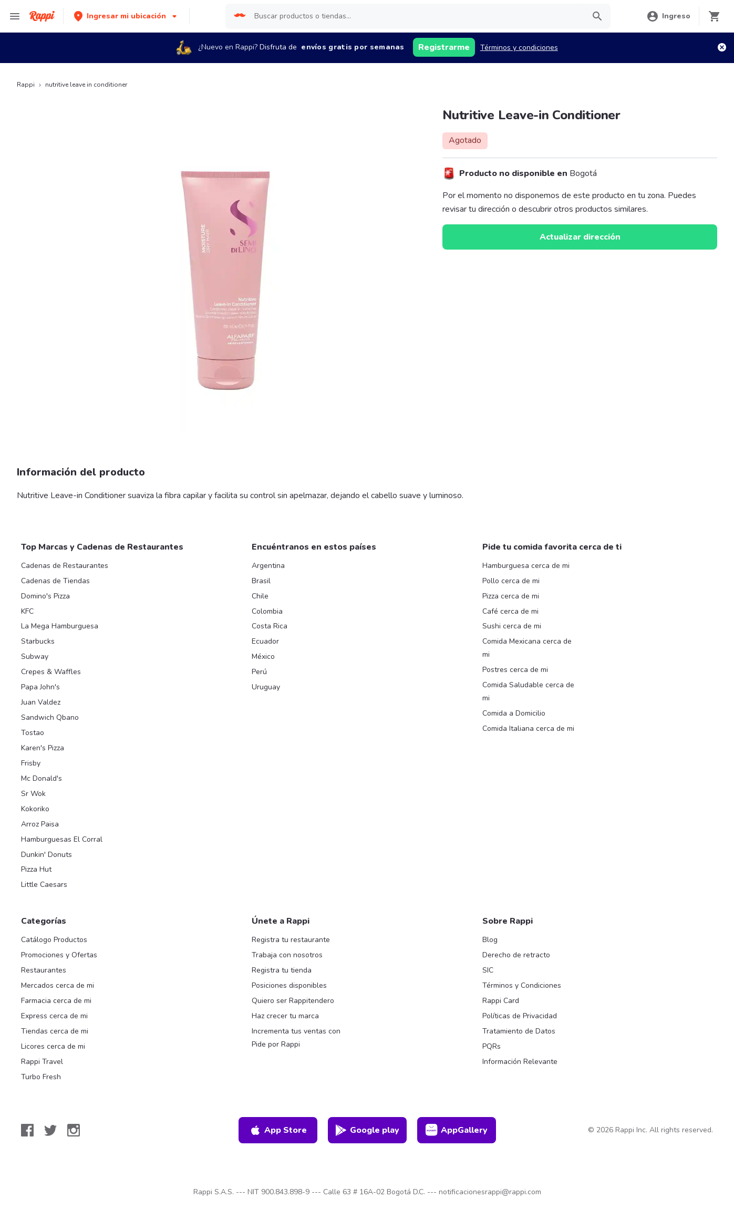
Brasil (261, 581)
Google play (367, 1130)
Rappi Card (500, 1001)
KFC (27, 611)
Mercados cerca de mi (57, 985)
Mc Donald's (41, 778)
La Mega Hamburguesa (59, 626)
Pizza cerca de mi (510, 596)
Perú (259, 672)
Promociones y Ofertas (59, 955)
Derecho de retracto (516, 955)
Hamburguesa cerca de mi (526, 566)
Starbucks (38, 641)
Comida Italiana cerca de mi (528, 728)
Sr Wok (33, 794)
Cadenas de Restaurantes (64, 566)
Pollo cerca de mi (511, 581)
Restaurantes (43, 970)
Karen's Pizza (42, 748)
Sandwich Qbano (50, 717)
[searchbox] (416, 16)
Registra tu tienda (282, 970)
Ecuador (265, 641)
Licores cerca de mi (53, 1046)
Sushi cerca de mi (511, 626)
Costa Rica (269, 626)
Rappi (26, 84)
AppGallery (457, 1130)
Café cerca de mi (510, 611)
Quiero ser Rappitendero (293, 1001)
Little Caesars (44, 885)
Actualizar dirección (580, 237)
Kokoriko (35, 809)
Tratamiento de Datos (518, 1031)
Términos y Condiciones (521, 985)
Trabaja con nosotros (287, 955)
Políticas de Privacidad (519, 1016)
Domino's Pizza (45, 596)
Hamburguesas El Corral (61, 839)
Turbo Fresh (41, 1077)
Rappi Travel (42, 1062)
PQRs (491, 1046)
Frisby (30, 763)
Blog (490, 940)
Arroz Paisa (40, 824)
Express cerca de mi (54, 1016)
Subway (34, 656)
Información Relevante (519, 1062)
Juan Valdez (40, 702)
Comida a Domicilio (513, 713)
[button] (126, 16)
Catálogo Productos (54, 940)
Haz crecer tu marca (285, 1016)
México (263, 656)
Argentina (268, 566)
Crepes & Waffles (51, 672)
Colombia (267, 611)
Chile (260, 596)
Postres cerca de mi (515, 670)
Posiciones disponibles (289, 985)
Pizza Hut (36, 869)
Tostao (32, 733)
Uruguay (266, 687)
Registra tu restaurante (291, 940)
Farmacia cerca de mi (56, 1001)
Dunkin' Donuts (46, 855)
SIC (487, 970)
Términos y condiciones (519, 48)
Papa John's (40, 687)
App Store (278, 1130)
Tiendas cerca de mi (54, 1031)
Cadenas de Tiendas (55, 581)
